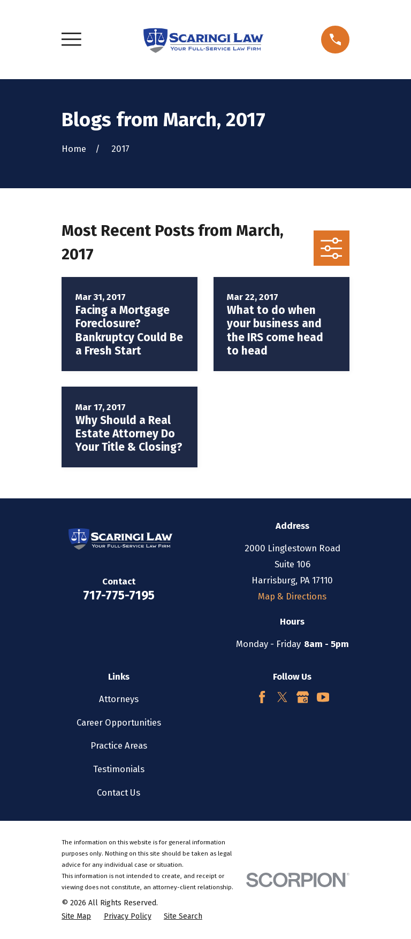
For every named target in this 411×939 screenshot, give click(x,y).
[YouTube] (323, 697)
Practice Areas (118, 745)
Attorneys (119, 699)
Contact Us (118, 792)
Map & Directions (292, 596)
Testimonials (118, 769)
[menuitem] (76, 916)
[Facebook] (262, 697)
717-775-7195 (119, 595)
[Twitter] (282, 697)
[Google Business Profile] (302, 697)
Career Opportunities (119, 722)
